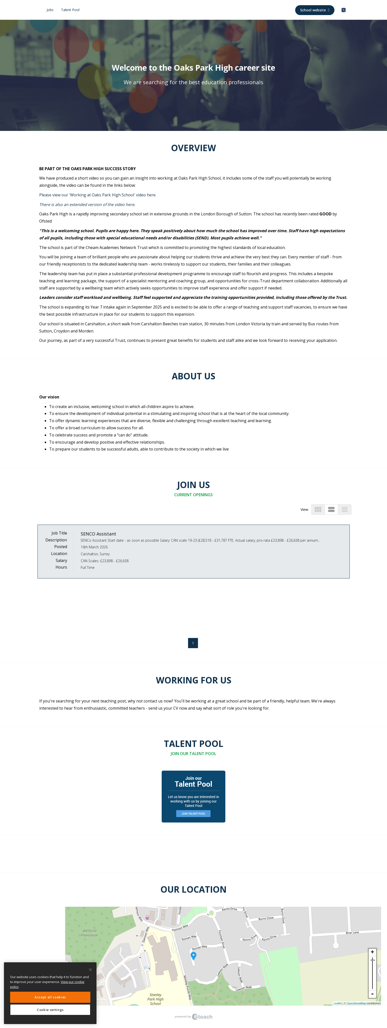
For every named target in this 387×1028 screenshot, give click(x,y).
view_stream (331, 509)
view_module (318, 509)
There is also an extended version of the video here (86, 204)
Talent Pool (70, 9)
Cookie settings (50, 1009)
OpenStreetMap (356, 1003)
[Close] (90, 969)
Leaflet (338, 1003)
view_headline (344, 509)
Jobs (50, 9)
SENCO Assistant (98, 533)
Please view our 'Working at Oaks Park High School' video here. (97, 195)
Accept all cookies (50, 997)
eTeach (193, 1017)
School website (314, 10)
